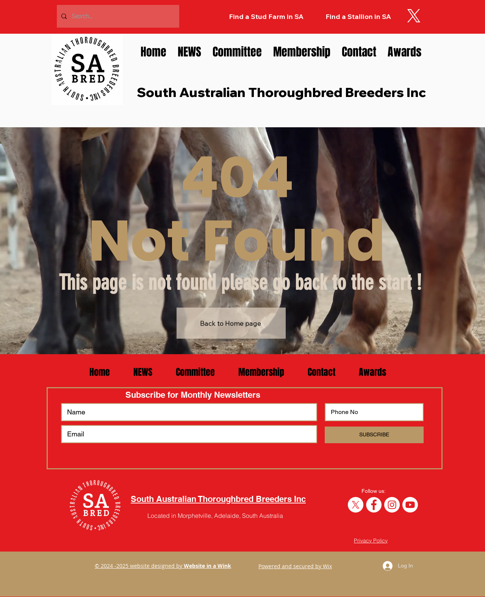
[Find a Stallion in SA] (358, 16)
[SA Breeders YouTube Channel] (410, 505)
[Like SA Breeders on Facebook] (374, 505)
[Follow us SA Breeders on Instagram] (392, 505)
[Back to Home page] (231, 323)
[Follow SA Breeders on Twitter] (355, 505)
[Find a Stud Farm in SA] (266, 16)
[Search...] (117, 16)
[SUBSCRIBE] (374, 435)
